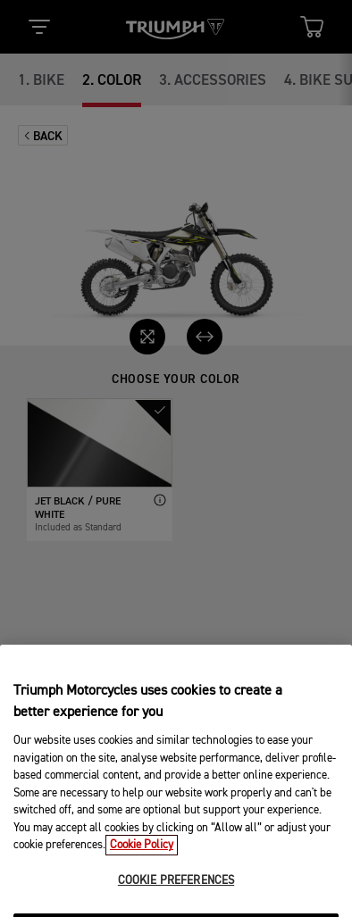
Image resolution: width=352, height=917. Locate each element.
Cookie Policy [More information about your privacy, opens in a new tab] (141, 859)
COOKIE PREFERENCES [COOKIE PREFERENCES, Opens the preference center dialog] (176, 895)
